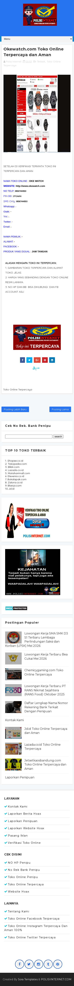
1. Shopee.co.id (14, 460)
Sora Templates (28, 979)
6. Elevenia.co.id (14, 476)
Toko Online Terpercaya (26, 884)
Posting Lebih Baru (15, 409)
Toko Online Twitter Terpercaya (32, 937)
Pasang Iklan (18, 835)
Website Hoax (18, 891)
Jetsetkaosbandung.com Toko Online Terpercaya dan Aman (45, 764)
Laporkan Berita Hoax (24, 813)
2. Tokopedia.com (16, 463)
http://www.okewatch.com (30, 186)
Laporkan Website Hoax (26, 828)
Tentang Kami (18, 911)
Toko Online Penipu (23, 877)
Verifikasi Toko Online (24, 842)
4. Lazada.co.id (14, 470)
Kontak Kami (14, 720)
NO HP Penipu (19, 862)
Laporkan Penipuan (19, 777)
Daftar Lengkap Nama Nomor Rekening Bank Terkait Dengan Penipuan (46, 707)
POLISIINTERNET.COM (56, 979)
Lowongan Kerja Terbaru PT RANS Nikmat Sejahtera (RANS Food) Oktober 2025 (45, 690)
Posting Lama (60, 409)
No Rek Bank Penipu (24, 870)
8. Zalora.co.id (13, 482)
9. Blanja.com (13, 485)
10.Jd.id (9, 488)
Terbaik (41, 61)
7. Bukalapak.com (15, 479)
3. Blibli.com (12, 467)
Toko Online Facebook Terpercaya (34, 918)
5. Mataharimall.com (17, 473)
